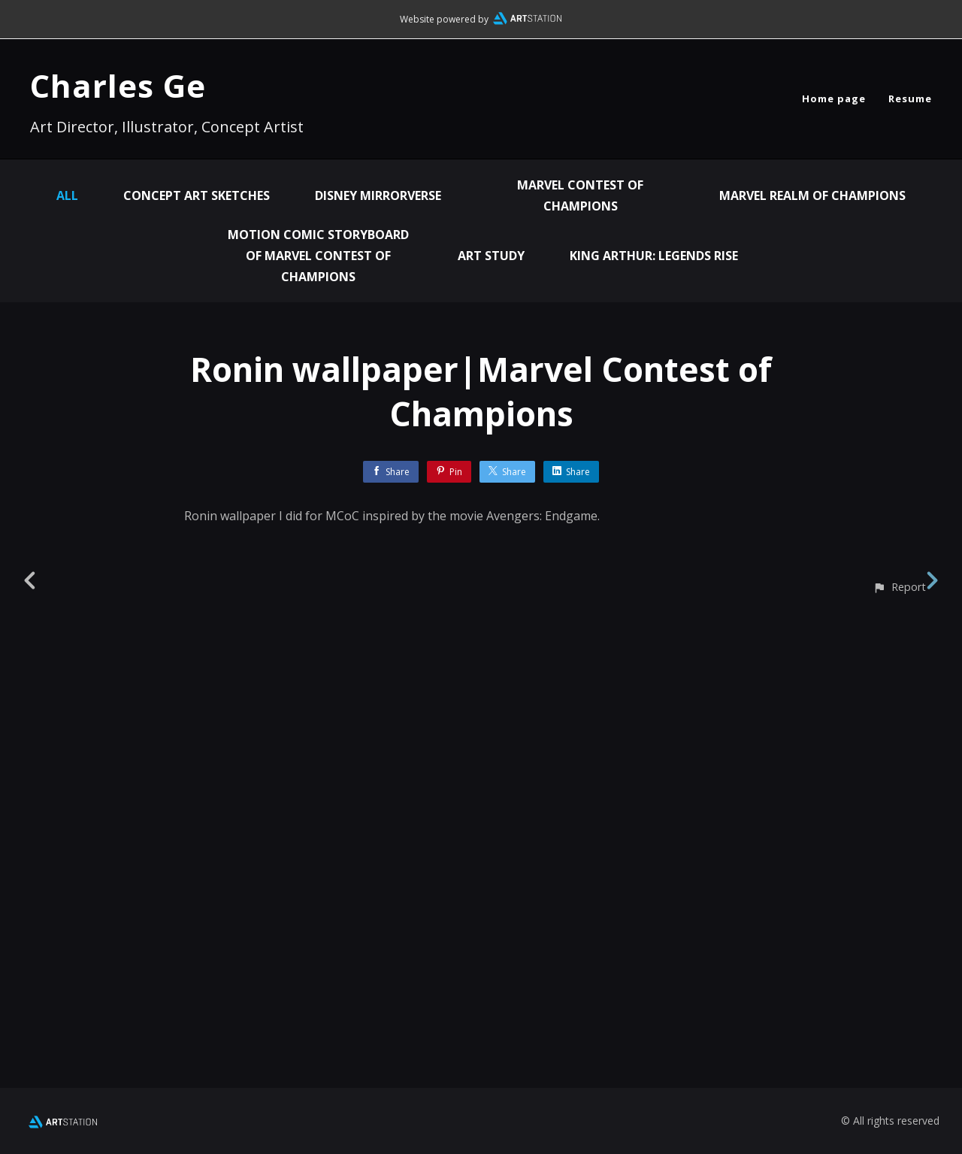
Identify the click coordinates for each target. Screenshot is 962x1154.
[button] (899, 1060)
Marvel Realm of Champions (812, 195)
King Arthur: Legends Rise (654, 255)
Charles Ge (118, 85)
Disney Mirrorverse (378, 195)
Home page (834, 98)
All (67, 195)
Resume (910, 98)
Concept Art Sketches (196, 195)
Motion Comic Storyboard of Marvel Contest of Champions (318, 255)
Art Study (491, 255)
